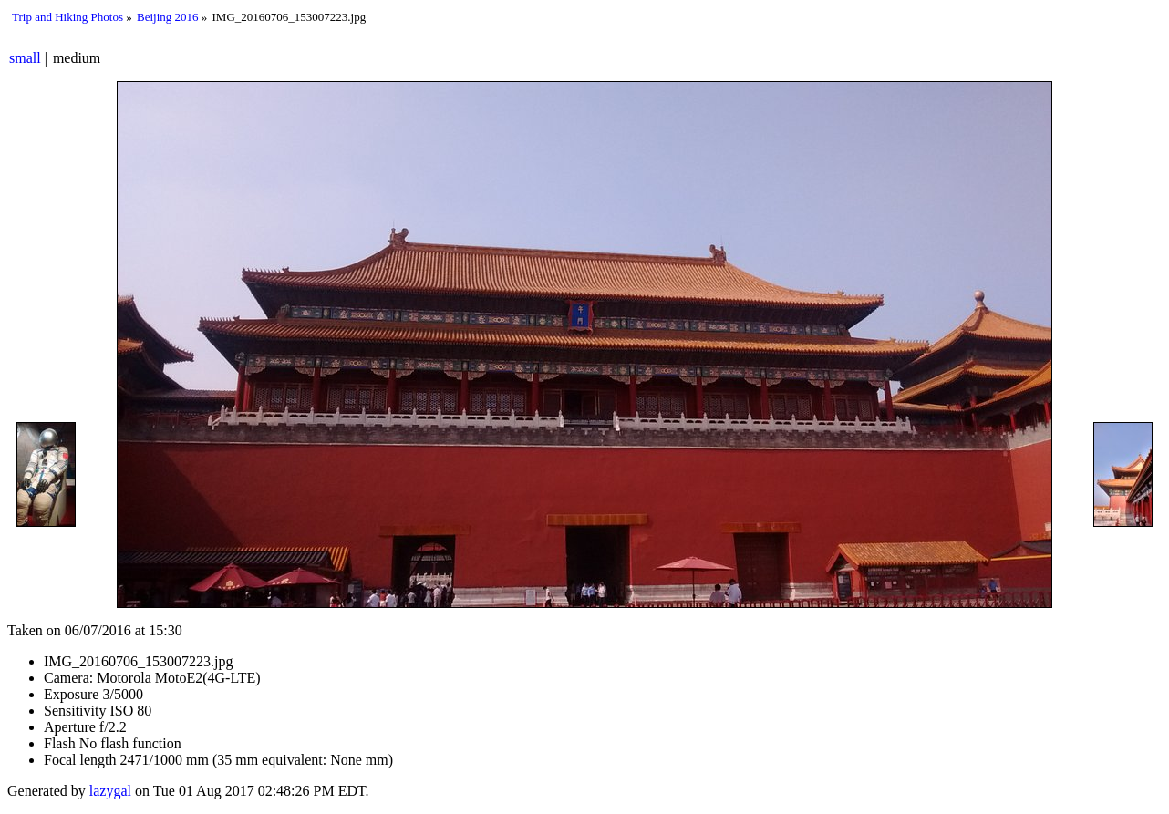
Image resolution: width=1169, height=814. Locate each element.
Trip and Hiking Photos (67, 17)
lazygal (110, 791)
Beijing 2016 (168, 17)
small (25, 58)
